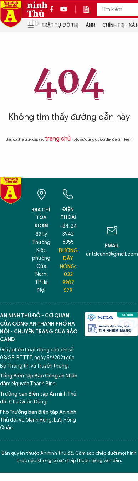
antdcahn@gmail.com (112, 254)
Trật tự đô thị (59, 25)
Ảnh (90, 25)
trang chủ (58, 138)
